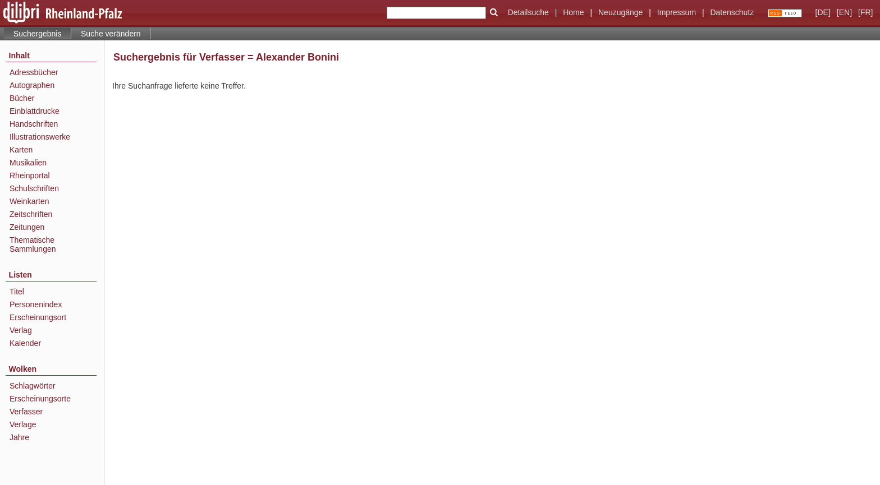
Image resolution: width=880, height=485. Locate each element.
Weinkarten (29, 201)
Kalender (25, 343)
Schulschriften (34, 188)
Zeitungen (27, 227)
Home (573, 12)
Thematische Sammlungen (33, 244)
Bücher (22, 98)
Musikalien (28, 162)
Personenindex (36, 304)
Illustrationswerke (40, 136)
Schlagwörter (33, 385)
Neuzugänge (620, 12)
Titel (17, 291)
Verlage (23, 424)
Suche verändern (111, 33)
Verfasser (26, 411)
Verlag (21, 330)
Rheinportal (30, 175)
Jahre (19, 437)
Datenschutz (732, 12)
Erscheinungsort (38, 317)
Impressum (676, 12)
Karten (21, 149)
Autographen (32, 85)
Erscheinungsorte (40, 398)
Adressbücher (34, 72)
